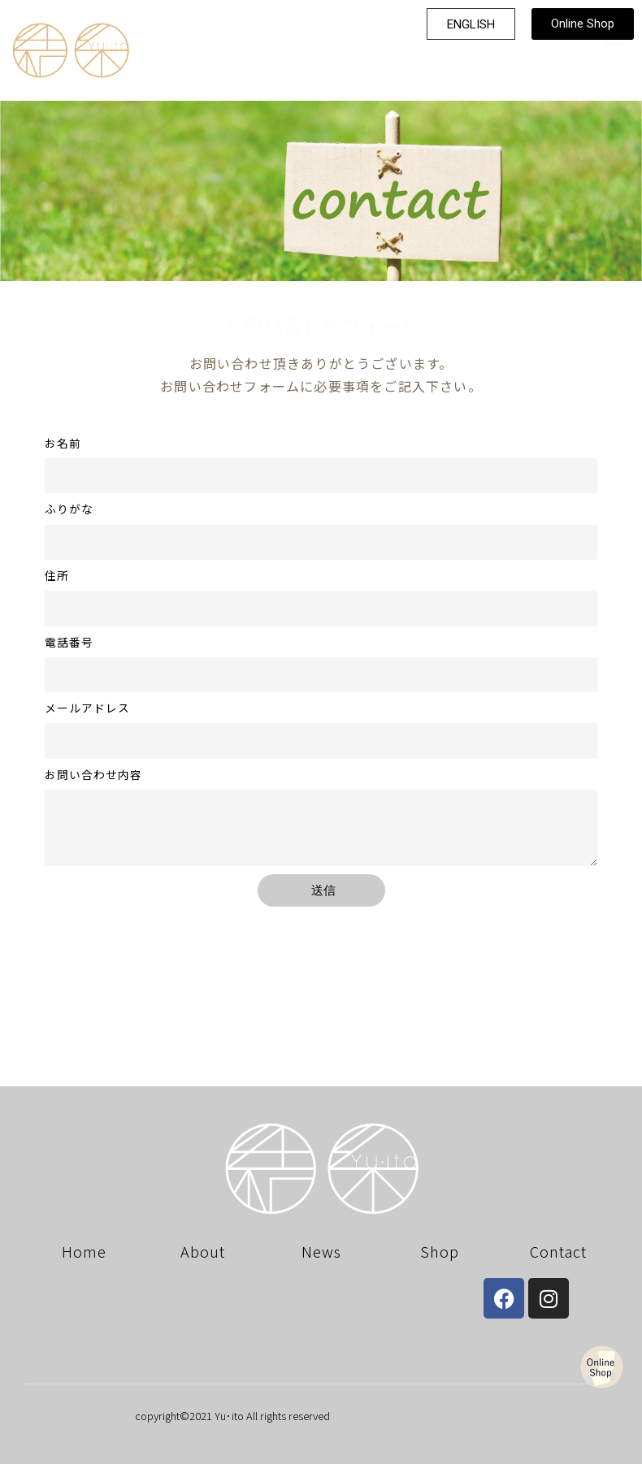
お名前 (63, 443)
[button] (470, 22)
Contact (558, 1251)
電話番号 (69, 642)
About (202, 1251)
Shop (439, 1251)
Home (84, 1251)
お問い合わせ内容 (93, 774)
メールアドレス (87, 708)
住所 (57, 575)
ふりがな (69, 509)
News (321, 1251)
